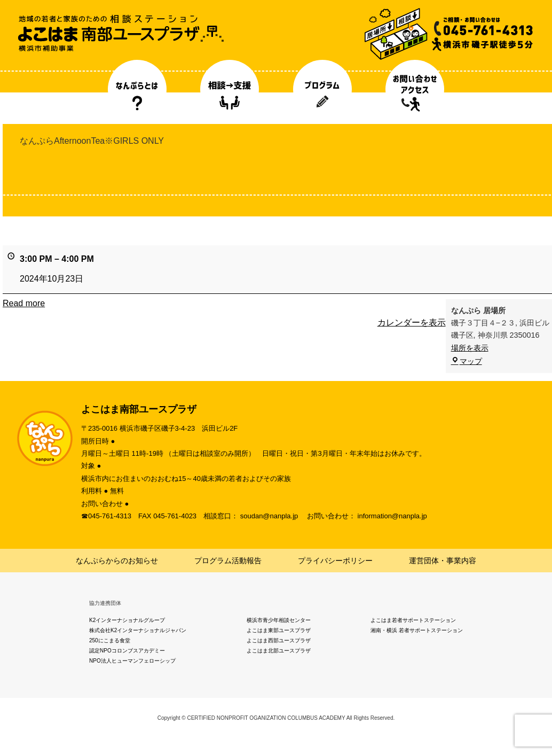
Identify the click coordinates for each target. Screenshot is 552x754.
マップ (466, 361)
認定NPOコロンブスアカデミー (127, 651)
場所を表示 (469, 348)
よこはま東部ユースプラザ (279, 630)
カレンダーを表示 (411, 322)
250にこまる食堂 (109, 640)
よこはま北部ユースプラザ (279, 651)
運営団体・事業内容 (442, 560)
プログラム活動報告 (228, 560)
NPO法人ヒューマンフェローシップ (132, 661)
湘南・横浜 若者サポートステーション (416, 630)
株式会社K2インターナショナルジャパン (137, 630)
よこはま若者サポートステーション (413, 620)
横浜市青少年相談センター (279, 620)
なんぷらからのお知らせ (117, 560)
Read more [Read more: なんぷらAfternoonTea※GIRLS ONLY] (24, 303)
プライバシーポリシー (335, 560)
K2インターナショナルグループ (127, 620)
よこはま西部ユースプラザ (279, 640)
